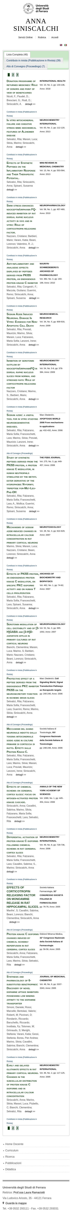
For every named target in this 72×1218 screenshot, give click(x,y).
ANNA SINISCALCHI (36, 24)
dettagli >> (30, 104)
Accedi (54, 37)
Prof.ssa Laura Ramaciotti (29, 1192)
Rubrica (42, 37)
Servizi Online (25, 37)
